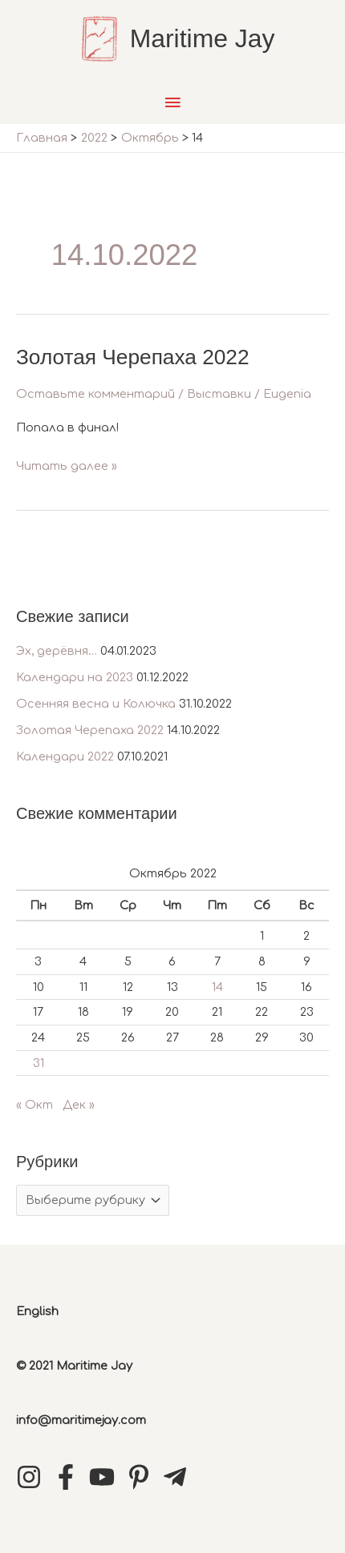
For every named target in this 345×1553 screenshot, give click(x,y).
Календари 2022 (65, 756)
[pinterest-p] (143, 1477)
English (37, 1311)
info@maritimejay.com (81, 1420)
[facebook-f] (70, 1477)
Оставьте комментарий (95, 393)
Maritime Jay (202, 38)
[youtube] (106, 1477)
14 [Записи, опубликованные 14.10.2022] (217, 987)
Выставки (219, 393)
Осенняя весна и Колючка (96, 703)
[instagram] (33, 1477)
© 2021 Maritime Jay (74, 1365)
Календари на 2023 (74, 677)
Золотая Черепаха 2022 (90, 730)
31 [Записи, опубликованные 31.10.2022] (38, 1063)
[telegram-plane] (179, 1477)
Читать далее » (66, 466)
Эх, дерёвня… (56, 650)
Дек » (79, 1104)
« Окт (34, 1104)
